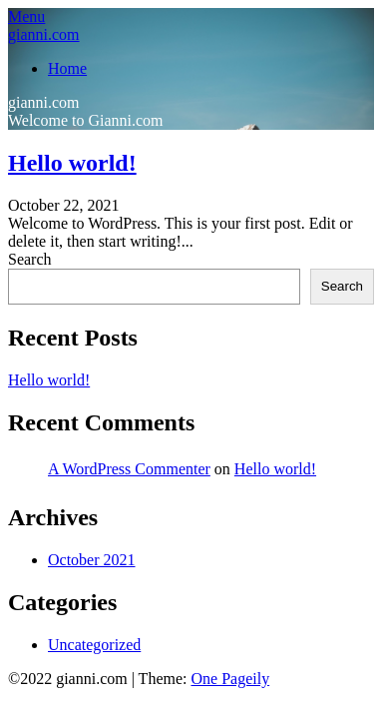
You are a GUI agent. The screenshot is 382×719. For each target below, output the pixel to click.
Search (30, 259)
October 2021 (92, 559)
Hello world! (72, 163)
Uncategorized (94, 644)
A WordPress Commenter (129, 468)
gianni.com (44, 34)
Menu (26, 16)
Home (67, 68)
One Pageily (230, 678)
